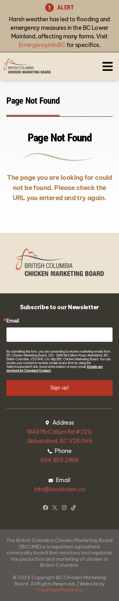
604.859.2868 (59, 460)
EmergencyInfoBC (42, 45)
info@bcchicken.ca (59, 489)
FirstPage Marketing (59, 590)
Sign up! (59, 387)
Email (12, 320)
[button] (107, 66)
